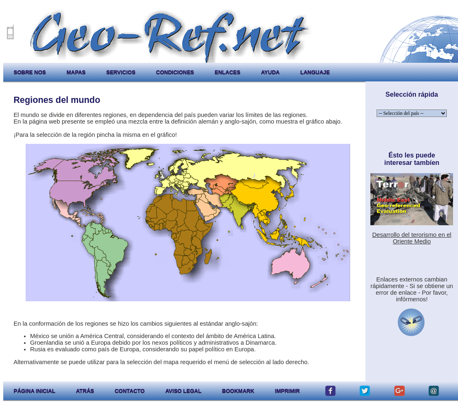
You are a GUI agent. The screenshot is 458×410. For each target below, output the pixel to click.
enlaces (227, 72)
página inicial (34, 391)
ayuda (270, 72)
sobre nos (30, 72)
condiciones (175, 72)
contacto (129, 391)
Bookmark (238, 391)
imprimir (287, 391)
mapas (76, 72)
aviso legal (183, 391)
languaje (315, 72)
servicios (121, 72)
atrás (85, 391)
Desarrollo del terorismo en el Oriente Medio (411, 238)
